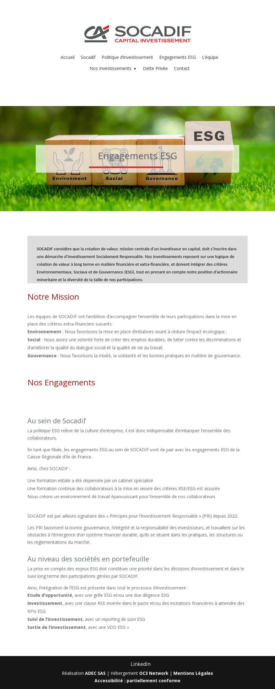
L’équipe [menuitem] (210, 57)
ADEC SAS (95, 673)
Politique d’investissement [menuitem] (127, 57)
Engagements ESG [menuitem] (177, 57)
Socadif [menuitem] (88, 57)
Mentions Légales (193, 673)
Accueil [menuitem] (68, 57)
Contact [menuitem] (182, 68)
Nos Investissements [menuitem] (113, 68)
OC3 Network (153, 673)
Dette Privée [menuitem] (155, 68)
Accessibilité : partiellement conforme (137, 680)
